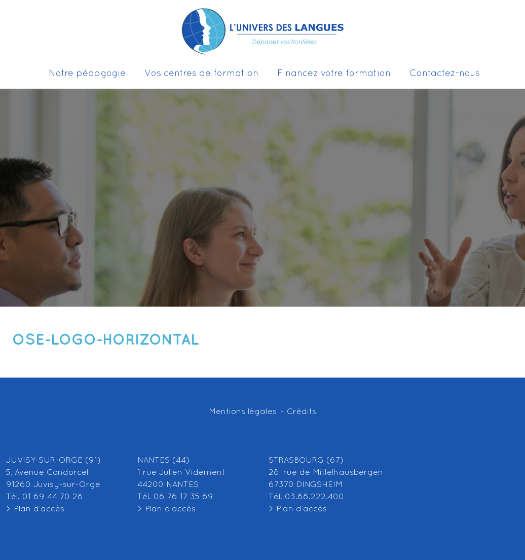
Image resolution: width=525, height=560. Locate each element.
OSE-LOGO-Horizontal (105, 340)
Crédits (301, 412)
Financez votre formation (334, 73)
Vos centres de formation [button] (205, 74)
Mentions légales (243, 412)
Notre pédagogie (87, 73)
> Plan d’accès (35, 509)
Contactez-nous (444, 73)
